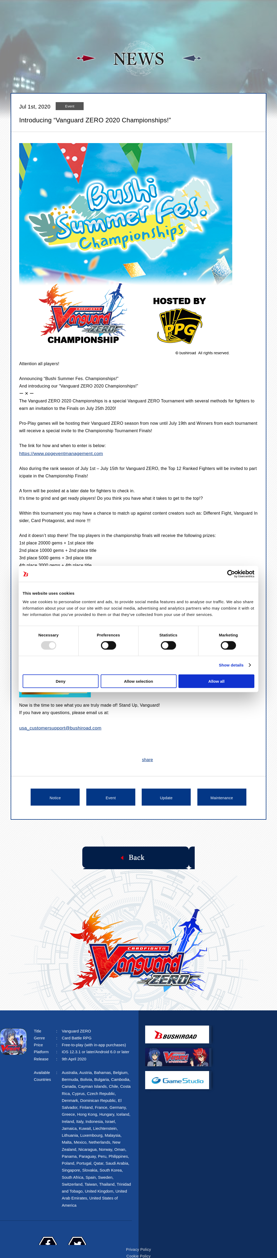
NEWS (91, 10)
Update (166, 796)
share (147, 758)
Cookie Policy (139, 1243)
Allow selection (138, 681)
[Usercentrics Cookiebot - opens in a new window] (231, 574)
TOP (67, 10)
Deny (61, 681)
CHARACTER (185, 10)
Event (110, 796)
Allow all (216, 681)
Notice (55, 796)
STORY (118, 10)
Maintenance (221, 796)
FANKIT (242, 10)
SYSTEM (147, 10)
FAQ (217, 10)
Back (138, 855)
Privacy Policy (138, 1237)
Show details (231, 665)
